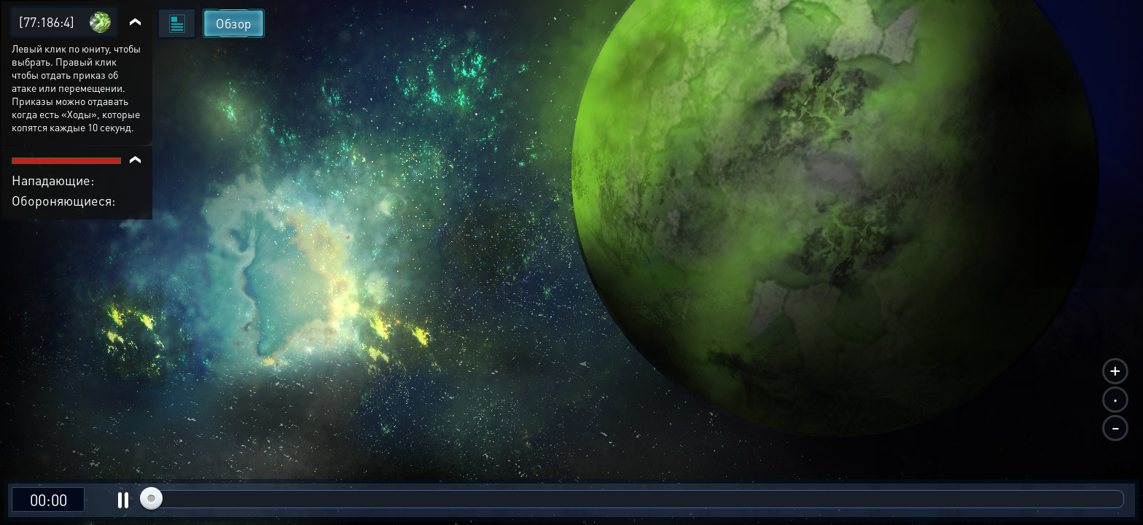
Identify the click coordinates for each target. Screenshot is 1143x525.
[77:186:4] (46, 21)
